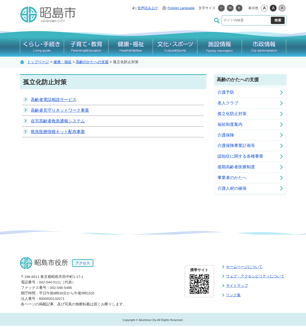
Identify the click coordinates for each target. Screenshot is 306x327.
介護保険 (225, 135)
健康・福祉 (62, 62)
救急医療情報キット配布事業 (58, 131)
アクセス (82, 263)
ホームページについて (244, 267)
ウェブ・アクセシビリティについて (255, 276)
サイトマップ (237, 285)
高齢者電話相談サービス (54, 99)
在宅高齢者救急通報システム (58, 121)
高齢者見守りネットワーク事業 (60, 110)
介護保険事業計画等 (236, 145)
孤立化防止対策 (232, 113)
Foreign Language (181, 8)
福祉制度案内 (229, 124)
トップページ (38, 62)
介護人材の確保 (232, 188)
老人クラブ (227, 103)
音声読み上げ (148, 8)
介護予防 (225, 92)
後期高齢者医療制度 (236, 167)
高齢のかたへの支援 (92, 62)
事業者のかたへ (232, 177)
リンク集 (233, 295)
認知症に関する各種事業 (240, 156)
